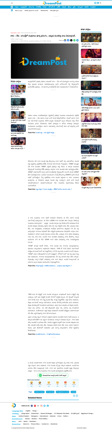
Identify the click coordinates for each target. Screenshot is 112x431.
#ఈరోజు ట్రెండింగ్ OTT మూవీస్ (31, 10)
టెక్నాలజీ (80, 7)
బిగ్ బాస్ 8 (52, 7)
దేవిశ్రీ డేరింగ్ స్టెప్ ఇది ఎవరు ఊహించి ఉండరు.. (17, 108)
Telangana (34, 416)
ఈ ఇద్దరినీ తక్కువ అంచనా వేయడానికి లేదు (91, 187)
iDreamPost (34, 413)
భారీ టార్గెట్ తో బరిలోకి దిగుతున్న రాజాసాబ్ (89, 140)
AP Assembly (50, 392)
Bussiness (33, 421)
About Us (26, 424)
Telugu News (13, 32)
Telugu (34, 410)
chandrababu (75, 392)
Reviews (34, 418)
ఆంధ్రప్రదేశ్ (24, 7)
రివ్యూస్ (64, 7)
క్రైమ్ (74, 7)
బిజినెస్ (87, 7)
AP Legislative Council (62, 392)
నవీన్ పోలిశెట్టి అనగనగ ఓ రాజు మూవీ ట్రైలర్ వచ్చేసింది (90, 109)
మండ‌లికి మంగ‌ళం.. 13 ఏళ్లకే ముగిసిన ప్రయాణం (48, 334)
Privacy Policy (35, 424)
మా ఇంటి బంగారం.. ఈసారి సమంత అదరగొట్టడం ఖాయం (90, 45)
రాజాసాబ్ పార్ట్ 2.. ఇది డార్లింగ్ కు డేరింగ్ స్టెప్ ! (91, 61)
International (44, 416)
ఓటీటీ (58, 7)
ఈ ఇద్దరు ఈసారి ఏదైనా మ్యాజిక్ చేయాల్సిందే (18, 121)
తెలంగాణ (31, 7)
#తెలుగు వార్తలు (18, 10)
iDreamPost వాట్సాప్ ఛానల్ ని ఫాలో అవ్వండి (54, 375)
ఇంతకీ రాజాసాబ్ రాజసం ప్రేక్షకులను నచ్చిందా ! (90, 77)
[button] (77, 396)
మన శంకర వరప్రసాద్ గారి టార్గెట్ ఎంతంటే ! (90, 156)
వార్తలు (17, 7)
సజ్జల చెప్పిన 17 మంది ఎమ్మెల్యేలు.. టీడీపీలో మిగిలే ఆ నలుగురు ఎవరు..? (54, 189)
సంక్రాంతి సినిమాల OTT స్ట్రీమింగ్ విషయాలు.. (16, 95)
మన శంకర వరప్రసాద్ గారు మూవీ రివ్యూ (17, 134)
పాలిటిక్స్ (38, 7)
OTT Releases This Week (61, 413)
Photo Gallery (43, 418)
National (52, 416)
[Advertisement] (56, 20)
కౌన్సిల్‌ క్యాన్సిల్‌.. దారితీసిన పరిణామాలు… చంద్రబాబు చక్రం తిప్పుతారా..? (54, 265)
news (19, 32)
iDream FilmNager (46, 413)
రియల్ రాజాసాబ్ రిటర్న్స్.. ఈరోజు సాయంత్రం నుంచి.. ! (18, 147)
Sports (25, 421)
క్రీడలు (69, 7)
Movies (27, 418)
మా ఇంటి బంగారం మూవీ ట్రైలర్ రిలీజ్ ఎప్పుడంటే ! (90, 172)
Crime (59, 416)
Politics (65, 416)
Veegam (85, 428)
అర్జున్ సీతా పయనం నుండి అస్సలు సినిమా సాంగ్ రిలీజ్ (91, 124)
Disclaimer (54, 424)
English (93, 7)
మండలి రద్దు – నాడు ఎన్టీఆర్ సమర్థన (45, 132)
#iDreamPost (44, 10)
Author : (17, 39)
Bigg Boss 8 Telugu (87, 413)
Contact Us (45, 424)
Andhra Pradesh (39, 392)
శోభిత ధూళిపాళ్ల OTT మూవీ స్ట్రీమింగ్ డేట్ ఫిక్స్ (91, 93)
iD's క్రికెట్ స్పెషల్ (75, 413)
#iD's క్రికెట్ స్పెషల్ (54, 10)
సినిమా (45, 7)
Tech (19, 421)
